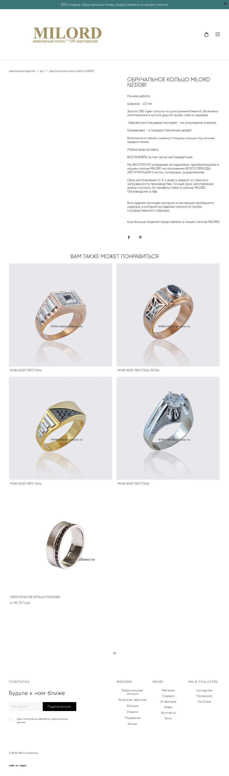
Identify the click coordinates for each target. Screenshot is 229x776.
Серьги (132, 711)
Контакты (168, 712)
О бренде (168, 701)
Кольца (132, 705)
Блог (168, 718)
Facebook (204, 696)
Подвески (132, 718)
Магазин (168, 690)
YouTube (204, 701)
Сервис (168, 696)
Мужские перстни (133, 699)
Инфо (168, 707)
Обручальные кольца (132, 692)
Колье (132, 724)
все (42, 71)
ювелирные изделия (22, 71)
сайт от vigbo (17, 766)
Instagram (204, 690)
